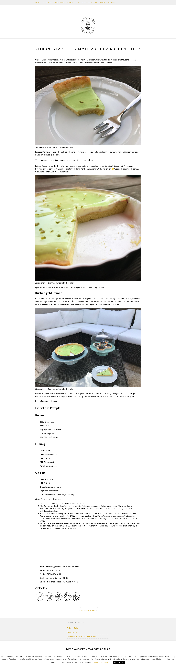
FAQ (78, 2)
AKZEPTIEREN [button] (118, 662)
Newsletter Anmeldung (105, 2)
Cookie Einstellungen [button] (102, 662)
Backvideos (87, 2)
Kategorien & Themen (64, 2)
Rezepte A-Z (47, 2)
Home (37, 2)
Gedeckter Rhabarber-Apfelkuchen (81, 636)
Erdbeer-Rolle (72, 628)
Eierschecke (72, 632)
